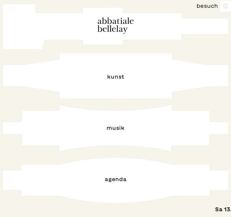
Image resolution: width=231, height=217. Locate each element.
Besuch (207, 5)
